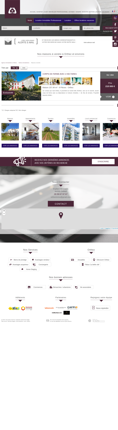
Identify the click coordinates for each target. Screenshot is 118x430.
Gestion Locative (94, 12)
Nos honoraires (19, 321)
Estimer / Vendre (75, 12)
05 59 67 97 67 (60, 194)
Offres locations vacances (84, 20)
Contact (61, 204)
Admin (28, 321)
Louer (45, 12)
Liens (25, 321)
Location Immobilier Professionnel (48, 20)
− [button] (4, 213)
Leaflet (101, 228)
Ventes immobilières (24, 62)
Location (67, 20)
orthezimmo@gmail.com (61, 197)
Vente (30, 20)
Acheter (39, 12)
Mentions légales (11, 321)
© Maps (107, 228)
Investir (85, 12)
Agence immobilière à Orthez (9, 62)
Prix (15, 68)
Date (23, 68)
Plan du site (4, 321)
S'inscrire (103, 161)
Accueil (33, 12)
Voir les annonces (10, 145)
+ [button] (4, 211)
